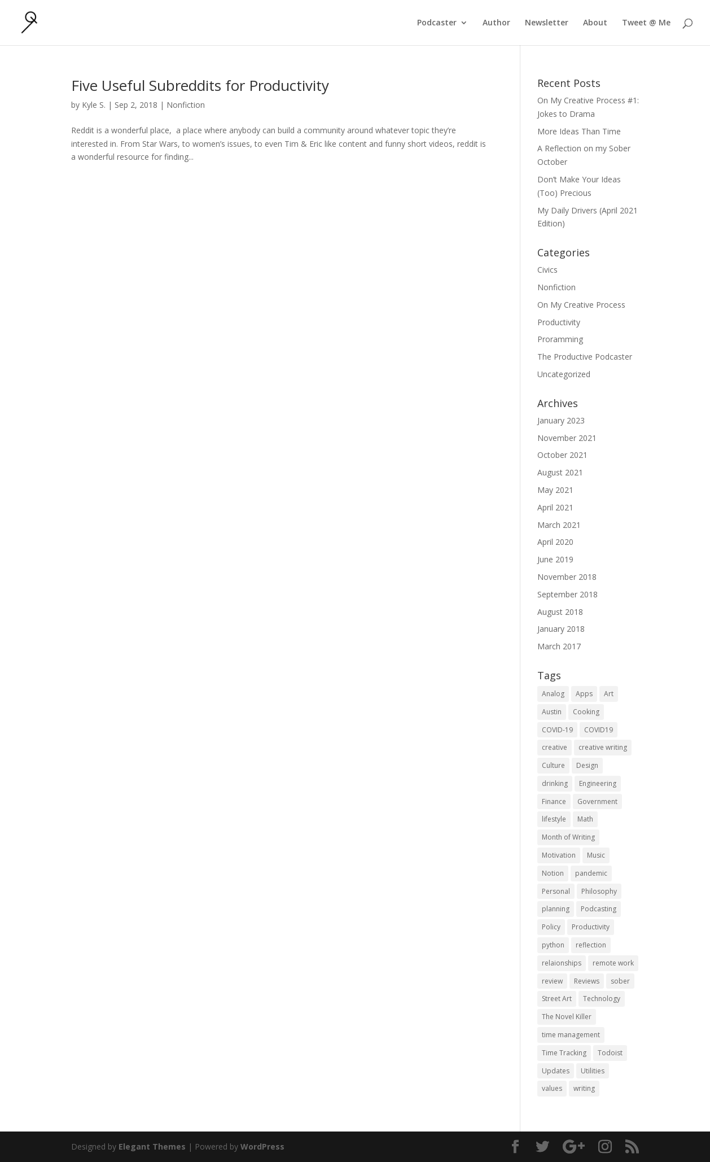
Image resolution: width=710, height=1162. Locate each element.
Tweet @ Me (646, 23)
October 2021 (562, 454)
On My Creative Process (581, 304)
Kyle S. (94, 104)
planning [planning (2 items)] (555, 909)
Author (496, 23)
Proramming (560, 339)
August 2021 (560, 472)
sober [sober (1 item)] (620, 981)
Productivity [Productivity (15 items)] (591, 927)
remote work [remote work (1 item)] (613, 963)
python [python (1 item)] (553, 945)
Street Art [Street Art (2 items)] (557, 998)
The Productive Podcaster (584, 356)
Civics (547, 269)
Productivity (558, 322)
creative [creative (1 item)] (554, 747)
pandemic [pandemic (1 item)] (591, 873)
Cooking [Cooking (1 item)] (586, 712)
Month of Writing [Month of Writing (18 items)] (568, 837)
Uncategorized (563, 374)
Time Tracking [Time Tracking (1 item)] (564, 1053)
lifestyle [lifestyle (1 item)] (554, 819)
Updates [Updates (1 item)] (555, 1071)
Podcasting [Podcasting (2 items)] (598, 909)
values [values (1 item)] (552, 1088)
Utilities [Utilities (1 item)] (592, 1071)
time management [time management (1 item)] (571, 1034)
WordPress (262, 1146)
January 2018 (561, 628)
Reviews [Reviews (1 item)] (586, 981)
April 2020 (555, 541)
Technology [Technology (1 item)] (601, 998)
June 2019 (555, 559)
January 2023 (561, 420)
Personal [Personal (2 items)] (556, 891)
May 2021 (555, 489)
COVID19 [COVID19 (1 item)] (598, 730)
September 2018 (567, 594)
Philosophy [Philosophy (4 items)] (599, 891)
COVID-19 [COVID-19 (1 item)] (557, 730)
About (595, 23)
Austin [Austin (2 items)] (552, 712)
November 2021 (567, 438)
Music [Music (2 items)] (596, 855)
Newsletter (546, 23)
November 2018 (567, 576)
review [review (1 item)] (552, 981)
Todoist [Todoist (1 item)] (610, 1053)
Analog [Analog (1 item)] (553, 693)
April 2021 (555, 507)
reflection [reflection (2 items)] (591, 945)
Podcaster (437, 23)
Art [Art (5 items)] (608, 693)
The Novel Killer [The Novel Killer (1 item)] (566, 1016)
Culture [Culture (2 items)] (553, 765)
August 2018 (560, 611)
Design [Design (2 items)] (587, 765)
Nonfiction (185, 104)
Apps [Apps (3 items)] (584, 693)
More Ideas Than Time (579, 131)
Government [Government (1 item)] (597, 801)
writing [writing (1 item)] (584, 1088)
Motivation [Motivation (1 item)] (559, 855)
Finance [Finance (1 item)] (554, 801)
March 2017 (559, 646)
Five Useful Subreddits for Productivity (200, 85)
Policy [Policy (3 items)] (551, 927)
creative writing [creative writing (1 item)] (602, 747)
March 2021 (559, 524)
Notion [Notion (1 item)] (553, 873)
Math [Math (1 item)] (585, 819)
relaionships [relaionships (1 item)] (561, 963)
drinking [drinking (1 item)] (555, 783)
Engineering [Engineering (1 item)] (597, 783)
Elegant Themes (152, 1146)
